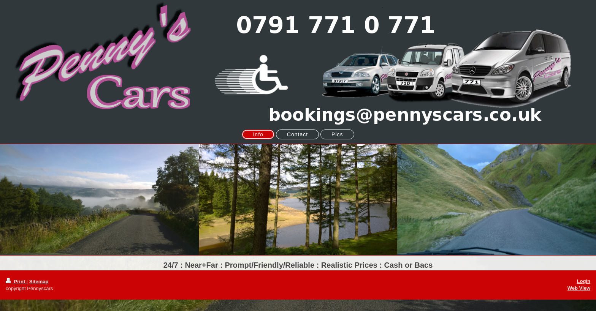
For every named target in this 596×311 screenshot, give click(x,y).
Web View (578, 288)
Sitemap (39, 281)
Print (16, 281)
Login (583, 281)
